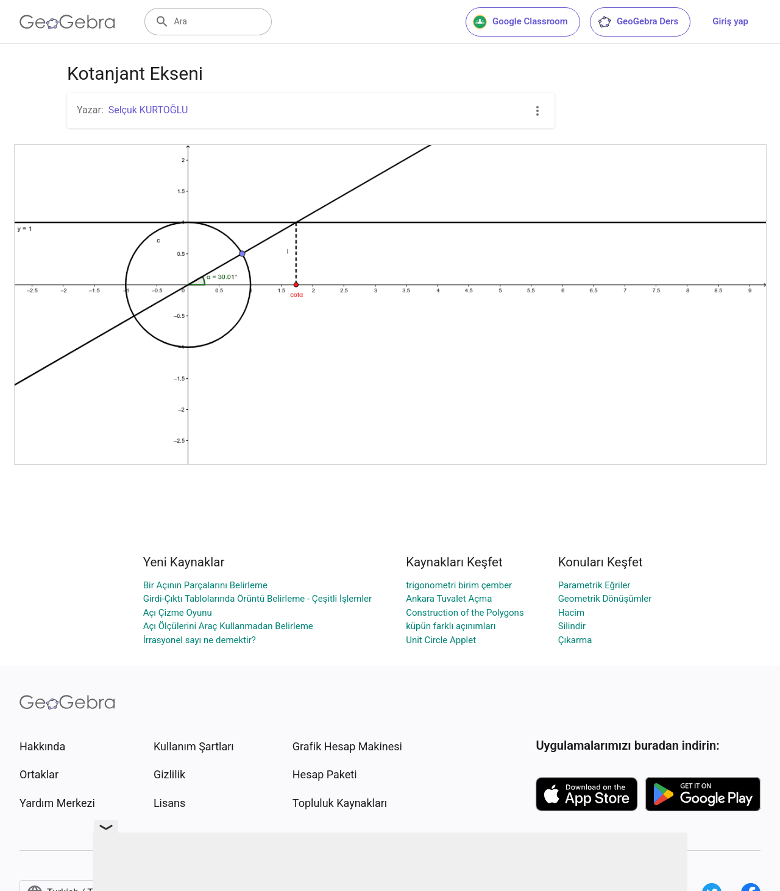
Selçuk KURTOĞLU (148, 110)
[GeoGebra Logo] (67, 22)
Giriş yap (730, 21)
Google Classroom (520, 22)
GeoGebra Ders (637, 22)
